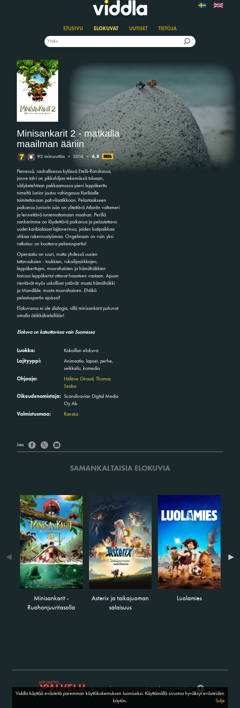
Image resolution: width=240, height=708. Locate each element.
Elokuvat (106, 28)
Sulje (220, 701)
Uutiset (138, 28)
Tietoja (167, 28)
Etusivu (73, 28)
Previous (10, 557)
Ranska (71, 414)
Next (229, 557)
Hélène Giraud (78, 379)
